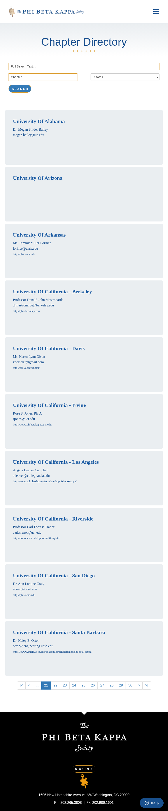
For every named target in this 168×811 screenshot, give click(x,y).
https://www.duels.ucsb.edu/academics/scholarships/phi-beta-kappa (52, 651)
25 (84, 685)
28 (112, 685)
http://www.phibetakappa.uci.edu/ (32, 424)
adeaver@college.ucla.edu (31, 475)
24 (74, 685)
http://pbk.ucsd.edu (24, 595)
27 (102, 685)
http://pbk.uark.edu (24, 254)
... (37, 685)
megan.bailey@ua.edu (28, 135)
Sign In (82, 769)
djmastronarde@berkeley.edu (33, 305)
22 (55, 685)
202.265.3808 (71, 802)
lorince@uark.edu (25, 248)
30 (130, 685)
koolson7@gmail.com (28, 362)
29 (121, 685)
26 (93, 685)
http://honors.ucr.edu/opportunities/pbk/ (36, 538)
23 (65, 685)
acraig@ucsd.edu (25, 589)
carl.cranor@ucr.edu (27, 532)
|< (21, 685)
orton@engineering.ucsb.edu (33, 646)
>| (146, 685)
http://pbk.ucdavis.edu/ (26, 367)
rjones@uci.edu (24, 419)
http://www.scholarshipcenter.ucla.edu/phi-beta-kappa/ (45, 481)
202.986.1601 (103, 802)
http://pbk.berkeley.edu (26, 311)
